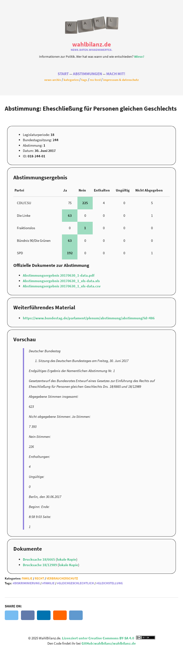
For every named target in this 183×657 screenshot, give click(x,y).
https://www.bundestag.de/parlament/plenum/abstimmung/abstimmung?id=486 (89, 318)
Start (63, 73)
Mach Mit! (115, 73)
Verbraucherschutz (62, 578)
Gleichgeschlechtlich (76, 583)
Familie (27, 578)
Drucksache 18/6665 (39, 559)
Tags (84, 80)
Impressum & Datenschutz (121, 80)
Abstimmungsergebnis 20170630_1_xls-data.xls (61, 281)
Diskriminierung (27, 583)
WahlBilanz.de (91, 44)
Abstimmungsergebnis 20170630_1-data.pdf (58, 275)
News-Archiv (52, 80)
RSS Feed (95, 80)
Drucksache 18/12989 (40, 565)
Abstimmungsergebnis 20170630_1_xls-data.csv (62, 286)
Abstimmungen (87, 73)
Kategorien (71, 80)
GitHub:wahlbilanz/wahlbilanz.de (108, 643)
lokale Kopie (66, 559)
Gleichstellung (110, 583)
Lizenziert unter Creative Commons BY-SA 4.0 (108, 638)
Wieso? (139, 57)
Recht (39, 578)
